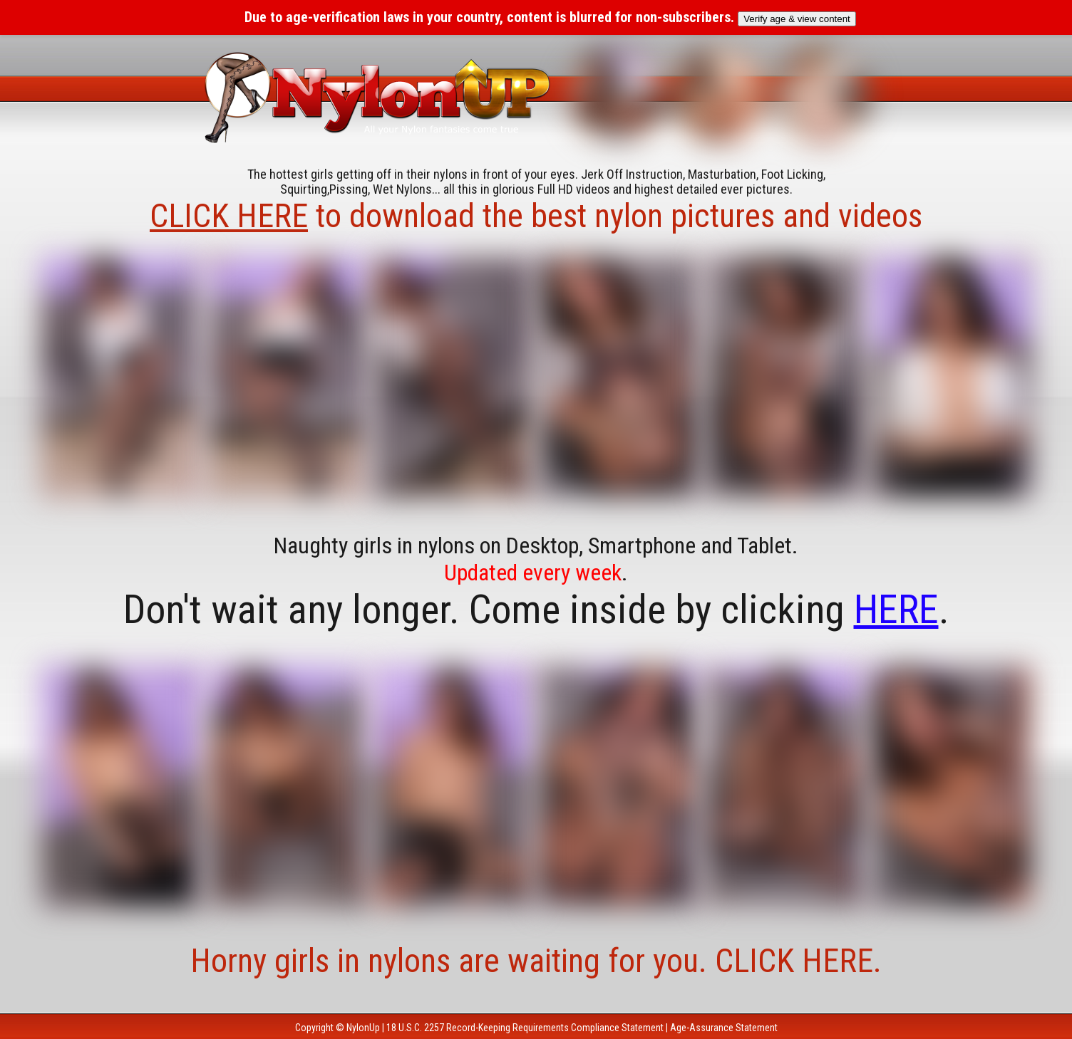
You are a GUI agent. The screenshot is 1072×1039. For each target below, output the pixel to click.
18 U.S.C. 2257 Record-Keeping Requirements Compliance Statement (525, 1027)
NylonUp (363, 1027)
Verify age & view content (796, 19)
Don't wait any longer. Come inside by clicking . (536, 609)
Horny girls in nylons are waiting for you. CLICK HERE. (536, 960)
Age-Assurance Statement (724, 1027)
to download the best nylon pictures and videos (536, 216)
